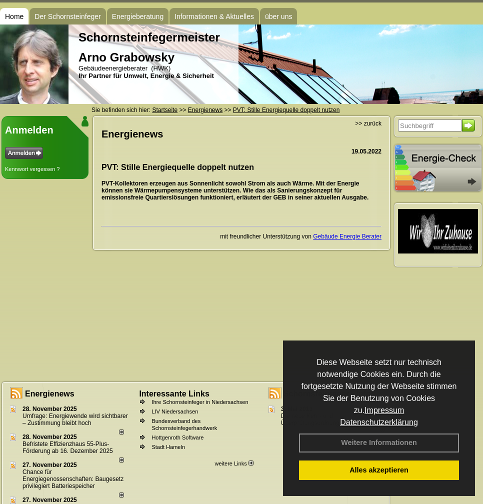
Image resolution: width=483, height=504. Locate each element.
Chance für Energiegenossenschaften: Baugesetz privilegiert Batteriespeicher (73, 479)
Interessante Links (174, 394)
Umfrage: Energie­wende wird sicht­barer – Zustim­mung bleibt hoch (75, 419)
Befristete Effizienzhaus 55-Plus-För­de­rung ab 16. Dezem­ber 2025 (67, 447)
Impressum (384, 410)
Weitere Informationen (379, 442)
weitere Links (233, 463)
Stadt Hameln (168, 447)
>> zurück (368, 123)
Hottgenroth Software (178, 437)
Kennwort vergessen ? (32, 169)
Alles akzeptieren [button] (379, 470)
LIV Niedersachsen (175, 411)
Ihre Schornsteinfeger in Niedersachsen (200, 402)
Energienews (49, 394)
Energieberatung (138, 16)
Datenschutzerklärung (379, 422)
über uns (278, 16)
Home (14, 16)
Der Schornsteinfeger (67, 16)
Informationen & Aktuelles (214, 16)
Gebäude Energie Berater (347, 236)
